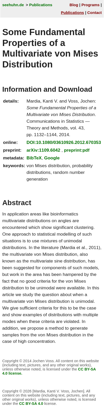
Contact (94, 12)
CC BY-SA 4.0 (31, 403)
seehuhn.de (13, 5)
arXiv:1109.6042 (43, 150)
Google (52, 157)
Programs (90, 5)
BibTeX (33, 157)
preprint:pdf (76, 150)
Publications (40, 5)
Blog (74, 5)
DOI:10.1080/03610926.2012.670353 (63, 142)
